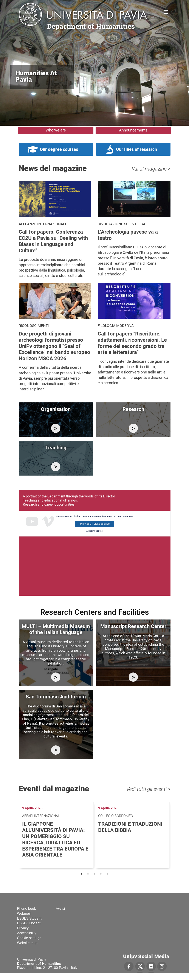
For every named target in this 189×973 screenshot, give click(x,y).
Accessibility (26, 933)
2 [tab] (88, 874)
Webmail (24, 913)
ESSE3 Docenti (29, 923)
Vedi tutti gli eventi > (148, 789)
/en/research (133, 428)
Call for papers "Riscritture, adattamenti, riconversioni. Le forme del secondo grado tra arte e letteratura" (132, 343)
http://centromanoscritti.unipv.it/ (133, 677)
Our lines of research (136, 149)
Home (166, 11)
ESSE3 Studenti (29, 918)
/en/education (55, 466)
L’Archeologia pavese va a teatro (128, 235)
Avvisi (60, 908)
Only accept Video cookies (94, 524)
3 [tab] (94, 874)
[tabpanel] (57, 834)
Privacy (23, 928)
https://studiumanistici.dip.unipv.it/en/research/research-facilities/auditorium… (55, 750)
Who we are (56, 130)
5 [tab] (107, 874)
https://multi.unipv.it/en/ (55, 677)
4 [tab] (101, 874)
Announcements (133, 130)
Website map (27, 943)
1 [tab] (81, 874)
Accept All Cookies (94, 531)
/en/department (55, 428)
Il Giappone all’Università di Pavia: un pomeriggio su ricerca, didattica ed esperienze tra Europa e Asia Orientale (55, 839)
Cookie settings (29, 938)
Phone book (26, 908)
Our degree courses (59, 149)
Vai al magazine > (151, 169)
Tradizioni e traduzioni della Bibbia (130, 827)
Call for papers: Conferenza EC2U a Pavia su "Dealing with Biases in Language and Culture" (53, 241)
